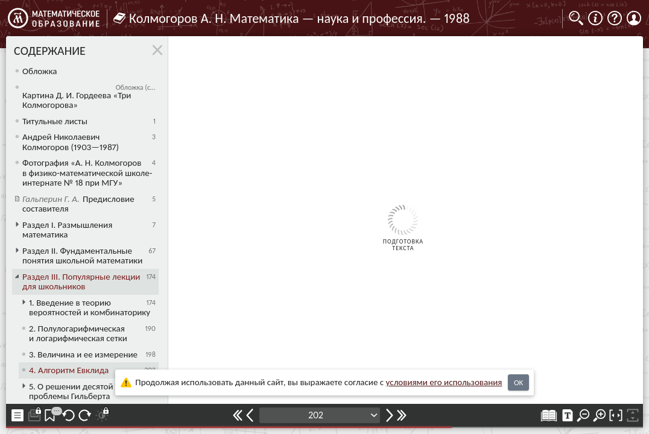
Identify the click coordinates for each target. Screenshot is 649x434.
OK (518, 382)
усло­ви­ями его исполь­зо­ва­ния (444, 382)
